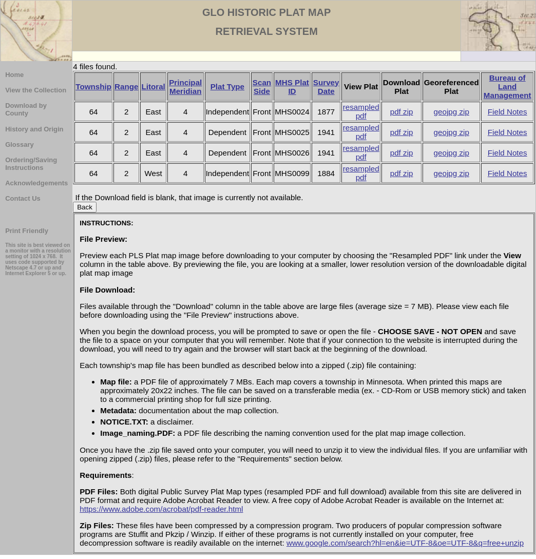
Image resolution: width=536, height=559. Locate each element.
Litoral (153, 86)
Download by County (26, 109)
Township (93, 86)
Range (126, 86)
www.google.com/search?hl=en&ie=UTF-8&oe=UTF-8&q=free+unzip (405, 542)
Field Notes (507, 111)
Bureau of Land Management (507, 86)
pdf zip (401, 111)
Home (14, 75)
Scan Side (262, 86)
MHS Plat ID (292, 86)
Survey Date (326, 86)
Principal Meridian (185, 86)
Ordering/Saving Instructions (31, 163)
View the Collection (35, 90)
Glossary (19, 144)
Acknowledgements (36, 183)
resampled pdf (361, 111)
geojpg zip (451, 111)
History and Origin (34, 129)
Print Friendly (26, 231)
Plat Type (227, 86)
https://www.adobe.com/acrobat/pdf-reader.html (161, 509)
